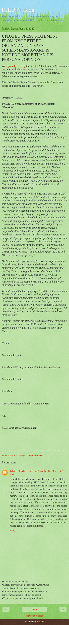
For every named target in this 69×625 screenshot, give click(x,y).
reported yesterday (16, 66)
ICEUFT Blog (18, 10)
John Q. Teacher (18, 471)
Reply (13, 530)
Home (34, 609)
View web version (34, 615)
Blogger (40, 621)
